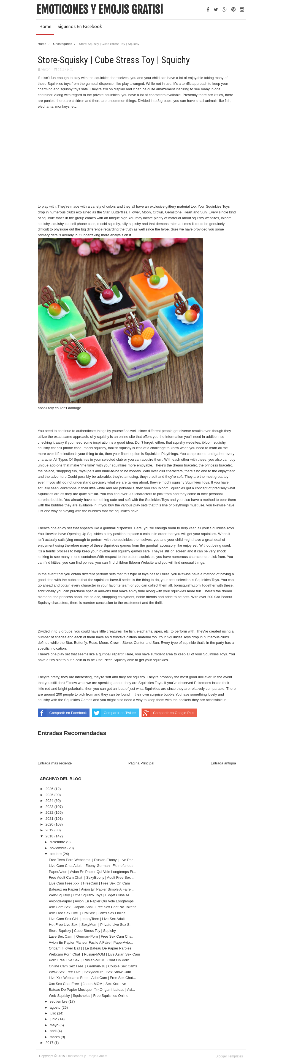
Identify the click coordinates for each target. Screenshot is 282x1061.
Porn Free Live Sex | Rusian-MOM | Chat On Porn (89, 960)
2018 (50, 836)
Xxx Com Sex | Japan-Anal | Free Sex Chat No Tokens (93, 907)
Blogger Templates (229, 1056)
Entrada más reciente (55, 763)
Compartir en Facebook (62, 713)
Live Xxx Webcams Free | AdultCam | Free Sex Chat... (92, 978)
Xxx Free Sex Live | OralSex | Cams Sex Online (87, 913)
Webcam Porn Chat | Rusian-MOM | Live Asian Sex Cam (95, 954)
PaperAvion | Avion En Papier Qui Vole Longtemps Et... (92, 872)
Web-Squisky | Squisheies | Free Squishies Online (88, 996)
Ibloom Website (142, 562)
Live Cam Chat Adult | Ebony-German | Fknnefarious (91, 866)
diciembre (58, 842)
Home (45, 26)
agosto (56, 1007)
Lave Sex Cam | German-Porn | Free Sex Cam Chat (91, 936)
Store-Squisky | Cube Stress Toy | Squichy (82, 931)
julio (53, 1013)
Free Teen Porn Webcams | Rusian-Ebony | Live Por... (92, 860)
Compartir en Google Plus (168, 713)
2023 (50, 807)
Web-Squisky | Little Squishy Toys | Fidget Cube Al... (90, 895)
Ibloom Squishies (172, 488)
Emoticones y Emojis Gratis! (100, 10)
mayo (54, 1025)
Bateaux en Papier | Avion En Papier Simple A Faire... (91, 889)
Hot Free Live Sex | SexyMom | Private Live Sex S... (90, 924)
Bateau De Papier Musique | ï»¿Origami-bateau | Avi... (92, 989)
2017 (50, 1043)
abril (54, 1031)
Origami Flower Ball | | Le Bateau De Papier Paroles (90, 948)
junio (54, 1019)
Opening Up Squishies (85, 534)
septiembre (59, 1001)
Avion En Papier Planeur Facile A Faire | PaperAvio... (91, 942)
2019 (50, 830)
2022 (50, 812)
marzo (55, 1037)
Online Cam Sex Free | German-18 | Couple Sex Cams (93, 966)
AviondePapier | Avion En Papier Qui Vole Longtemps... (93, 901)
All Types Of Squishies (71, 459)
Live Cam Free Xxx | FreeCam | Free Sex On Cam (90, 883)
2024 (50, 801)
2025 (50, 795)
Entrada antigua (223, 763)
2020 (50, 824)
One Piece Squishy (111, 660)
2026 (50, 789)
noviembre (58, 848)
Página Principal (141, 763)
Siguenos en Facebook (80, 26)
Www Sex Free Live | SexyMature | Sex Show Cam (90, 972)
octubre (56, 854)
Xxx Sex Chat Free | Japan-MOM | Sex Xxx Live (88, 984)
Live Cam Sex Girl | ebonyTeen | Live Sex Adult (87, 919)
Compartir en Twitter (114, 713)
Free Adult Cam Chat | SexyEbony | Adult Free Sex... (91, 877)
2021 (50, 818)
